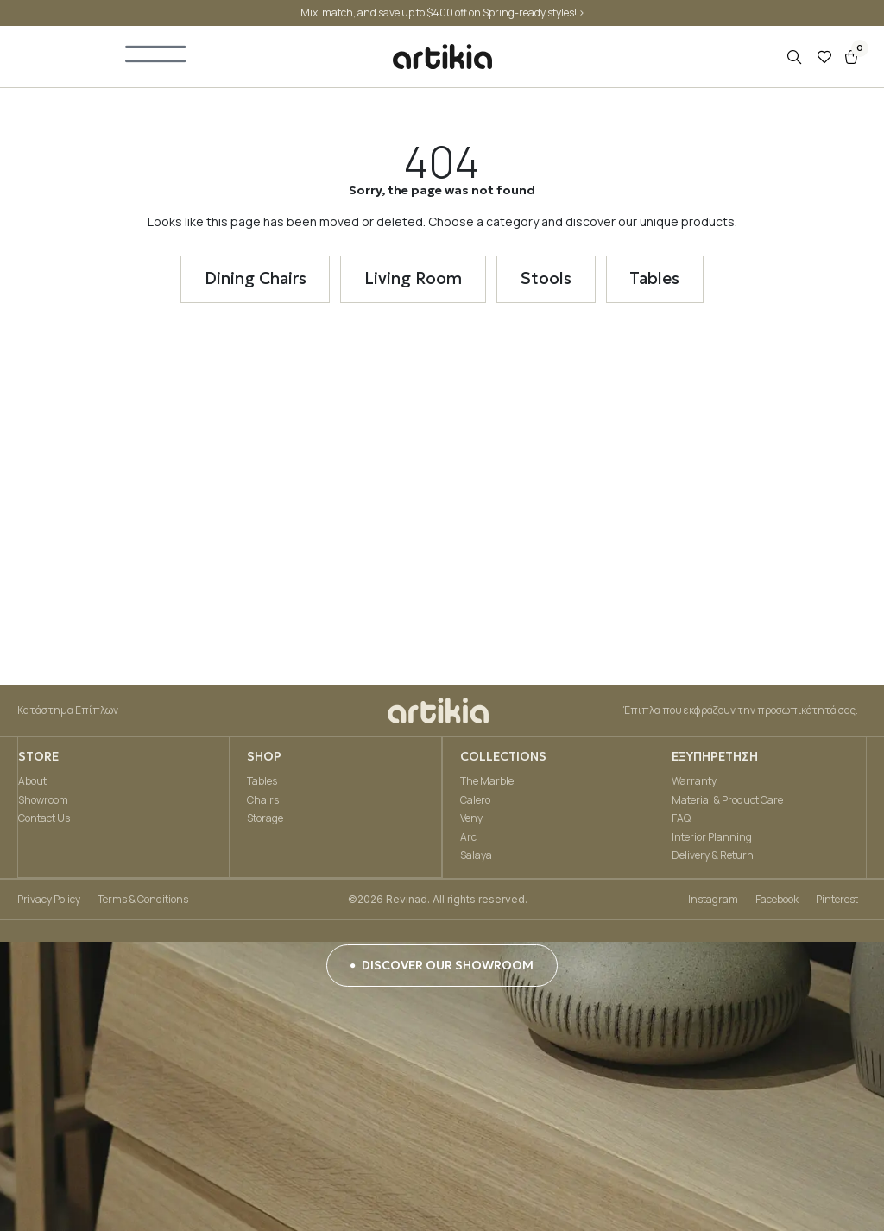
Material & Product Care (727, 802)
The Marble (486, 783)
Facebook (777, 901)
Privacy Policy (48, 901)
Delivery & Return (713, 857)
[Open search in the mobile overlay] (796, 59)
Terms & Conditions (143, 901)
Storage (265, 820)
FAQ (681, 820)
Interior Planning (712, 839)
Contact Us (43, 820)
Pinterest (837, 901)
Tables (262, 783)
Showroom (42, 802)
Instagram (713, 901)
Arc (467, 839)
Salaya (475, 857)
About (31, 783)
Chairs (263, 802)
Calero (474, 802)
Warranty (694, 783)
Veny (470, 820)
